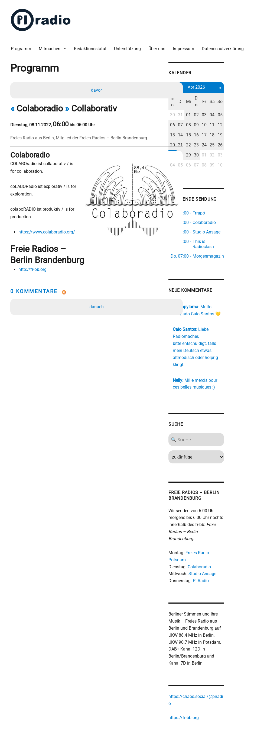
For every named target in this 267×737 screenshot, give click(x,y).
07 (207, 121)
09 (224, 121)
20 (198, 141)
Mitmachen (52, 46)
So (250, 98)
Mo (198, 98)
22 (215, 141)
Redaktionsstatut (92, 46)
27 (198, 151)
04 (241, 111)
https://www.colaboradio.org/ (47, 230)
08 (215, 121)
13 (198, 131)
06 (198, 121)
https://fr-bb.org (209, 680)
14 (207, 131)
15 (215, 131)
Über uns (159, 46)
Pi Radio (227, 557)
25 (241, 141)
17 (233, 131)
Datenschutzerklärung (225, 46)
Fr (233, 98)
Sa (242, 98)
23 (224, 141)
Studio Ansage (228, 550)
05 (250, 111)
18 (241, 131)
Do (224, 98)
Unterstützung (129, 46)
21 (207, 141)
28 (207, 151)
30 (198, 111)
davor (97, 88)
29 (215, 151)
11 (241, 121)
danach (97, 294)
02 (224, 111)
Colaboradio (225, 543)
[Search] (224, 430)
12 (250, 121)
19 (250, 131)
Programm (23, 46)
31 (207, 111)
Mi (215, 98)
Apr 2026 (224, 83)
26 (250, 141)
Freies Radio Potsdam (232, 536)
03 (233, 111)
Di (207, 98)
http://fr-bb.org (33, 256)
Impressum (185, 46)
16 (224, 131)
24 (233, 141)
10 (233, 121)
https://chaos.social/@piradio (222, 666)
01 (215, 111)
